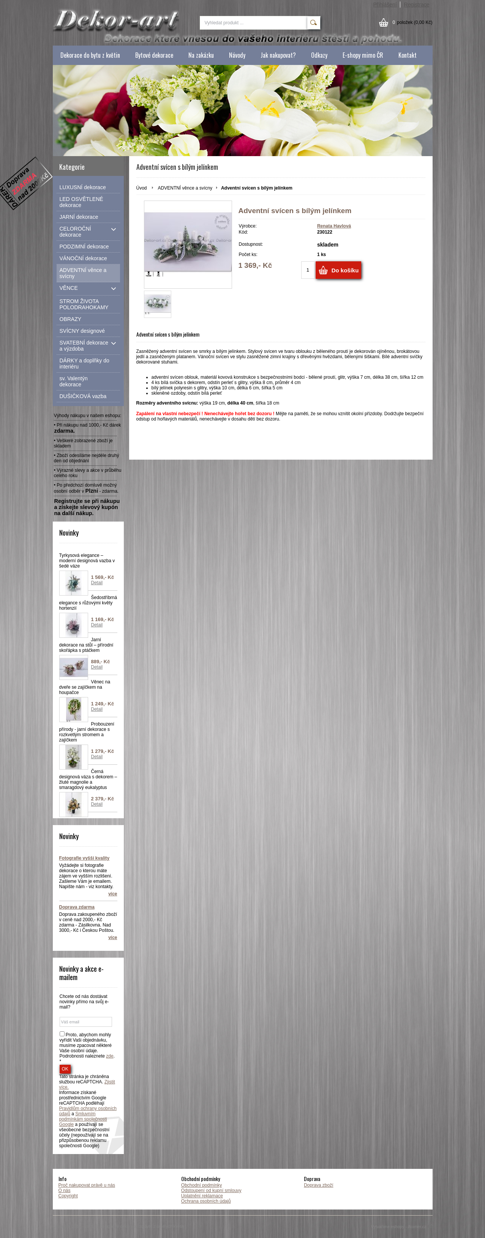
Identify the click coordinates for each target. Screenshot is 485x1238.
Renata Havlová (334, 226)
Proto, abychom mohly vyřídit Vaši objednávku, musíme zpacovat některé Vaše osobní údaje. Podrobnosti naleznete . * (87, 1048)
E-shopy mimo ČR (363, 55)
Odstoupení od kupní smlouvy (211, 1190)
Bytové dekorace (154, 55)
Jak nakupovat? (278, 55)
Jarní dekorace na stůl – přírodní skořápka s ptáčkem (86, 645)
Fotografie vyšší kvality (84, 858)
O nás (64, 1190)
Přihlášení (385, 5)
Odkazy (319, 55)
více (112, 893)
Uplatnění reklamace (202, 1195)
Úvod (141, 188)
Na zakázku (201, 55)
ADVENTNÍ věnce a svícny (185, 188)
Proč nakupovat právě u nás (86, 1185)
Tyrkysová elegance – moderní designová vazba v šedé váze (87, 561)
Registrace (417, 5)
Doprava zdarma (77, 907)
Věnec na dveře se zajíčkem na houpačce (85, 687)
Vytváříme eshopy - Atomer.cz (402, 1226)
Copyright (68, 1195)
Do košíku (345, 270)
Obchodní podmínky (201, 1185)
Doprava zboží (318, 1185)
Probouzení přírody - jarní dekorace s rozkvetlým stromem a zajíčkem (86, 732)
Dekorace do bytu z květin (90, 55)
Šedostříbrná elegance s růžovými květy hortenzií (88, 603)
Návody (237, 55)
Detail (97, 582)
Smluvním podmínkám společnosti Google (83, 1119)
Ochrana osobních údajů (206, 1201)
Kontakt (407, 55)
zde (109, 1056)
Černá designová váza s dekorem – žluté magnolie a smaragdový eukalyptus (88, 779)
